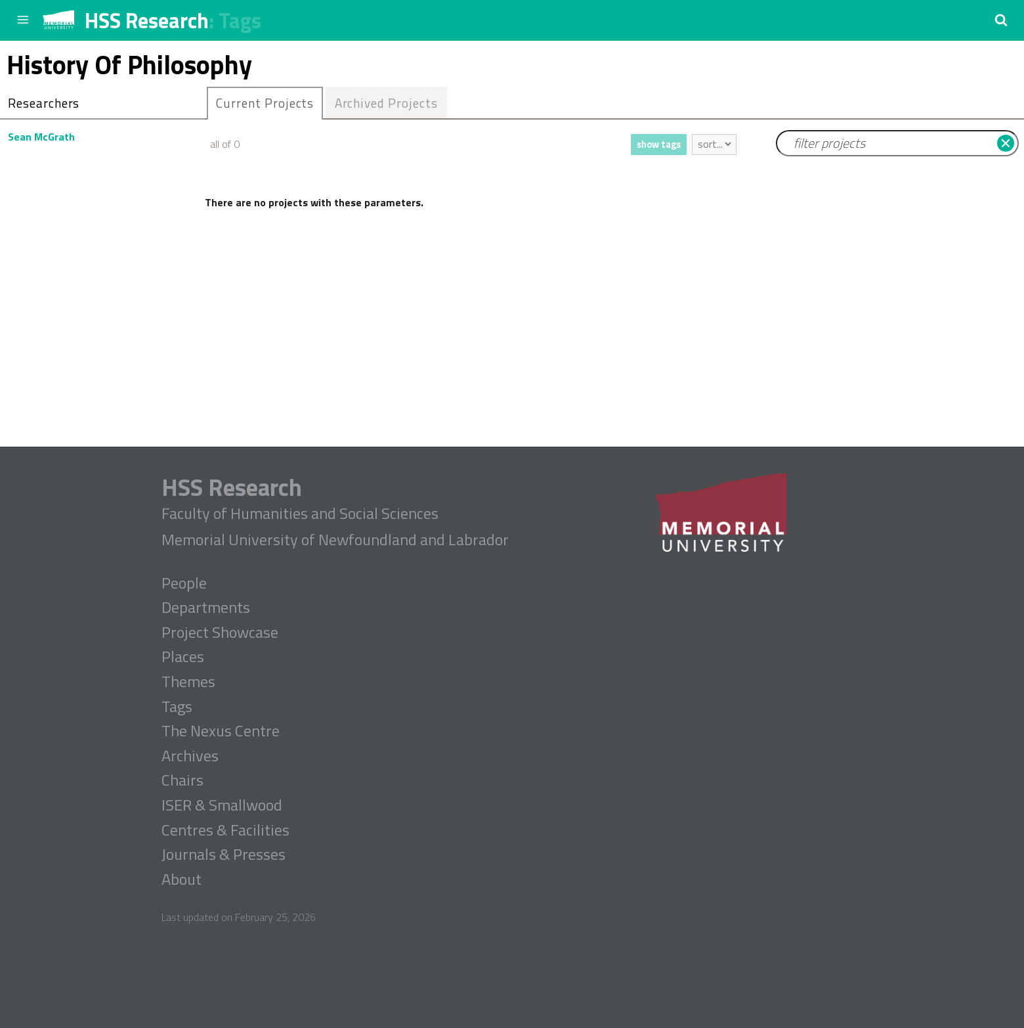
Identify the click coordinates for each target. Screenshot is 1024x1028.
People (184, 583)
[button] (1001, 20)
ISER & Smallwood (221, 805)
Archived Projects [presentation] (386, 102)
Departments (205, 607)
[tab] (265, 103)
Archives (190, 756)
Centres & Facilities (225, 830)
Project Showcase (219, 632)
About (181, 879)
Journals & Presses (223, 854)
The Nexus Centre (220, 731)
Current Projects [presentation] (265, 102)
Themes (188, 682)
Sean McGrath (41, 137)
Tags (240, 20)
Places (182, 657)
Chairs (182, 780)
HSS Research (147, 20)
